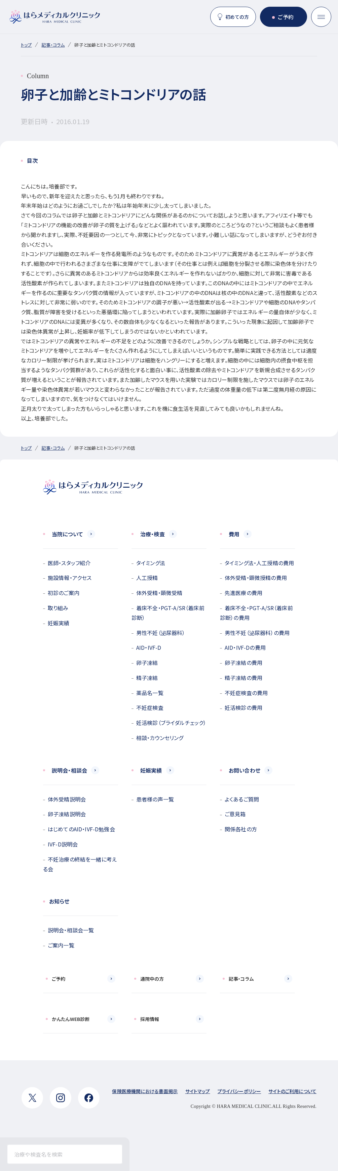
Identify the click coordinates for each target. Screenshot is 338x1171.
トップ (26, 45)
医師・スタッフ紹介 (69, 563)
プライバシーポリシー (239, 1091)
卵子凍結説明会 (67, 814)
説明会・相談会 (69, 770)
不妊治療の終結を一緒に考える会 (80, 864)
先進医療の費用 (243, 593)
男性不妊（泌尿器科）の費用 (257, 633)
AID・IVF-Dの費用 (245, 647)
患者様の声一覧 (155, 799)
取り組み (58, 608)
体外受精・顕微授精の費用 (256, 578)
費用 (234, 534)
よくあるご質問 (242, 799)
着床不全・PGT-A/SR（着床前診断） (168, 613)
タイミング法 (150, 563)
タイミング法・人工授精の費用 (259, 563)
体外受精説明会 (67, 799)
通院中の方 (152, 978)
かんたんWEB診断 (70, 1019)
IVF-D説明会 (63, 844)
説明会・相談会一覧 (71, 930)
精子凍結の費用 (243, 678)
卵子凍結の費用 (243, 662)
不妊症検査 (149, 707)
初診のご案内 (63, 593)
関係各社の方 (241, 829)
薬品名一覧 (149, 693)
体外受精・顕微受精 (159, 593)
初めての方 (237, 16)
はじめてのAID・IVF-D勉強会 (81, 829)
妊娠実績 (59, 623)
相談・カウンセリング (160, 738)
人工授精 (147, 578)
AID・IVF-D (148, 647)
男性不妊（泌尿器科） (160, 633)
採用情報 (149, 1019)
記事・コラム (53, 45)
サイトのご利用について (292, 1091)
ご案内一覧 (61, 945)
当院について (67, 534)
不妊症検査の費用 (246, 693)
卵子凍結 (147, 662)
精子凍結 (147, 678)
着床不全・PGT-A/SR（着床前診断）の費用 (256, 613)
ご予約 (285, 17)
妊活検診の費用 (243, 707)
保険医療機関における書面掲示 (145, 1091)
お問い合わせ (244, 770)
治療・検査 (152, 534)
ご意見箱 (235, 814)
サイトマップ (197, 1091)
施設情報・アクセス (69, 578)
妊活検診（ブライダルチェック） (171, 723)
